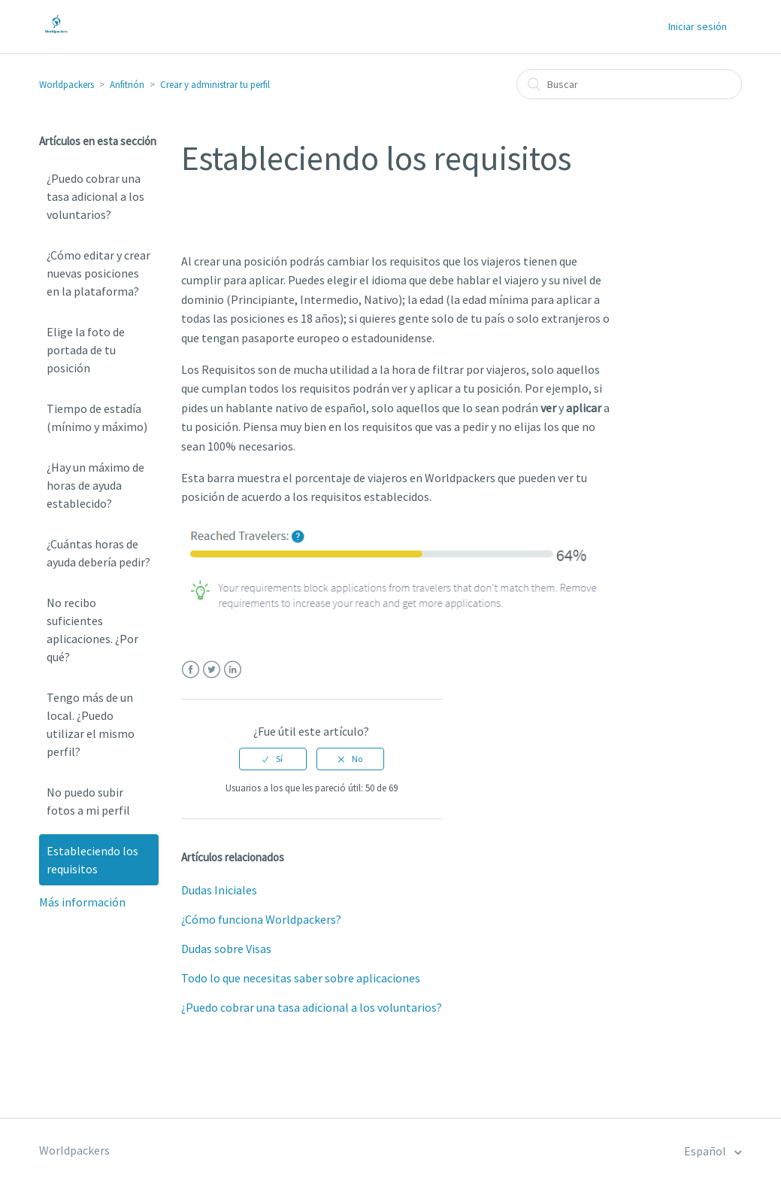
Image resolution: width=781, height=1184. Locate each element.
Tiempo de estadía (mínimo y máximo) (97, 417)
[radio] (273, 759)
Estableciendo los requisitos (92, 859)
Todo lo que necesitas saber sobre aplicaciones (300, 977)
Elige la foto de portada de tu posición (86, 349)
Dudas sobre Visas (226, 948)
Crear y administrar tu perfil (215, 84)
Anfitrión (127, 84)
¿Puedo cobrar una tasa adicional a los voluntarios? (95, 196)
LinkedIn (232, 669)
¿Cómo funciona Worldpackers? (261, 919)
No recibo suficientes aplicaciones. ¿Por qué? (92, 629)
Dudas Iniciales (219, 889)
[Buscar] (629, 84)
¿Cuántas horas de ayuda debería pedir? (98, 552)
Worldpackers (66, 84)
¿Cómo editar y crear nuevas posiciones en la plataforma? (98, 273)
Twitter (211, 669)
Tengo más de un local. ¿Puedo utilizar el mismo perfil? (91, 724)
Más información (82, 901)
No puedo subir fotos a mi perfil (88, 801)
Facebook (190, 669)
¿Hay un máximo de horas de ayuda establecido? (95, 485)
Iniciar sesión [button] (697, 26)
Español (706, 1150)
